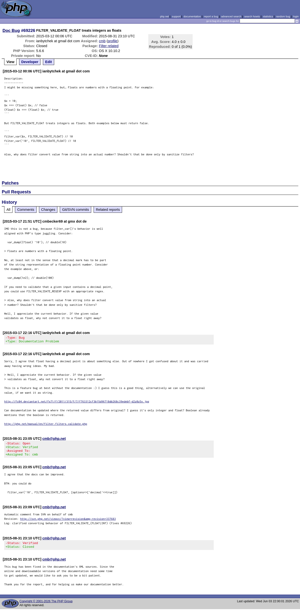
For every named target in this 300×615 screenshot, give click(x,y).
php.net (164, 16)
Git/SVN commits (75, 210)
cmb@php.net (54, 440)
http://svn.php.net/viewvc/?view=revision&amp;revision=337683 (68, 523)
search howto (252, 16)
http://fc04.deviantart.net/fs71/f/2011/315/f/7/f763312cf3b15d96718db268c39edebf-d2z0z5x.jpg (76, 402)
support (176, 16)
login (296, 16)
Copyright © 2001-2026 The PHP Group (46, 607)
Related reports (108, 210)
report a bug (211, 16)
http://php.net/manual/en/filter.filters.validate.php (45, 425)
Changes (48, 210)
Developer (29, 62)
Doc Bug (11, 30)
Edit (48, 62)
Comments (25, 210)
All (8, 210)
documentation (192, 16)
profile (112, 41)
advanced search (231, 16)
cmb (102, 41)
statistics (268, 16)
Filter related (109, 46)
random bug (283, 16)
